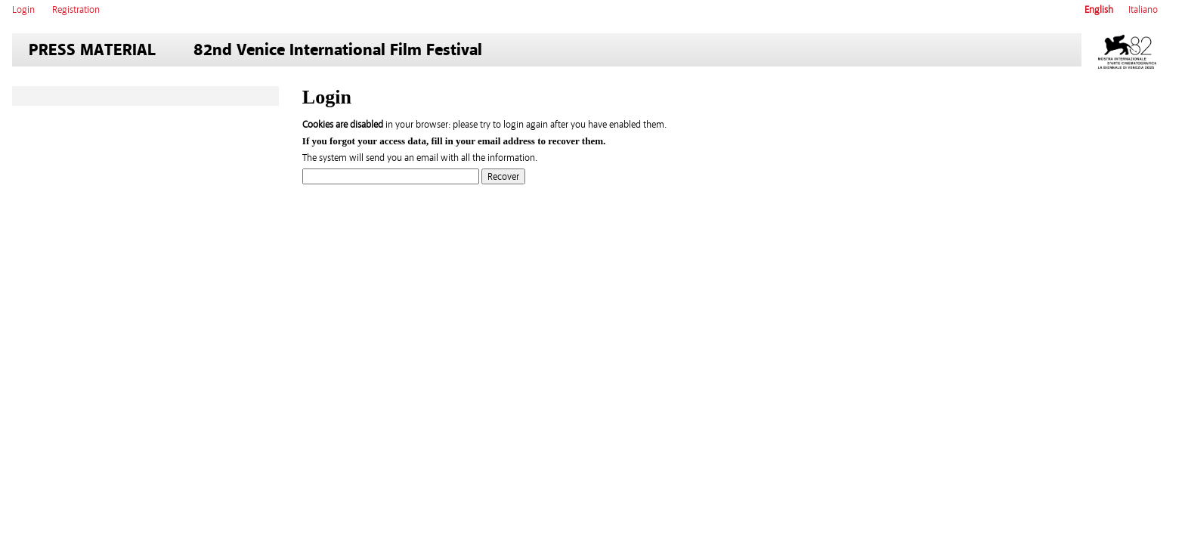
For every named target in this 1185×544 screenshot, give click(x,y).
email (489, 141)
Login (23, 9)
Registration (76, 9)
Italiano (1143, 9)
